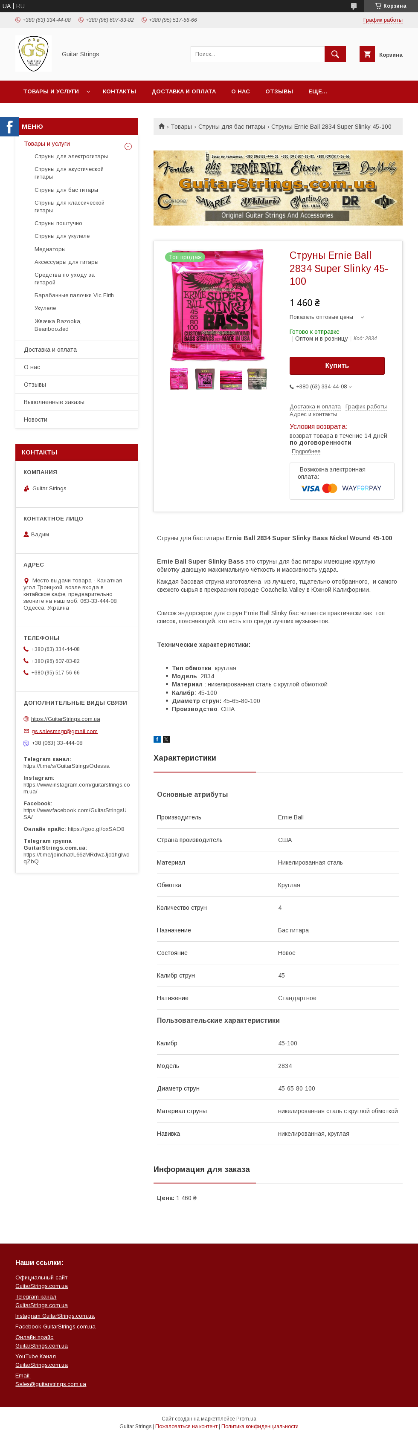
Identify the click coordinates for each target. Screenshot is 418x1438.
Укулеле (45, 308)
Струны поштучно (58, 223)
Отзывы (279, 91)
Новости (35, 419)
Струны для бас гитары (231, 126)
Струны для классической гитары (69, 207)
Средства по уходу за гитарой (65, 279)
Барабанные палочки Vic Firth (74, 295)
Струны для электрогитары (71, 156)
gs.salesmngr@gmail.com (65, 731)
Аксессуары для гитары (67, 262)
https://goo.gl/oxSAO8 (96, 829)
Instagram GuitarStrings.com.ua (55, 1316)
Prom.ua (246, 1419)
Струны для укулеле (62, 236)
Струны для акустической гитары (69, 173)
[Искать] (335, 54)
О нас (240, 91)
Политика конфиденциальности (260, 1426)
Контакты (119, 91)
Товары (181, 126)
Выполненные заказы (54, 402)
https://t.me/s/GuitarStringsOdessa (66, 766)
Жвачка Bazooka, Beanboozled (58, 325)
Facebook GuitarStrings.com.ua (55, 1326)
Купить (337, 365)
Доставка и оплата (183, 91)
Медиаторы (50, 249)
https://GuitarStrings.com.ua (65, 719)
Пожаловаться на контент (186, 1426)
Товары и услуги (51, 91)
